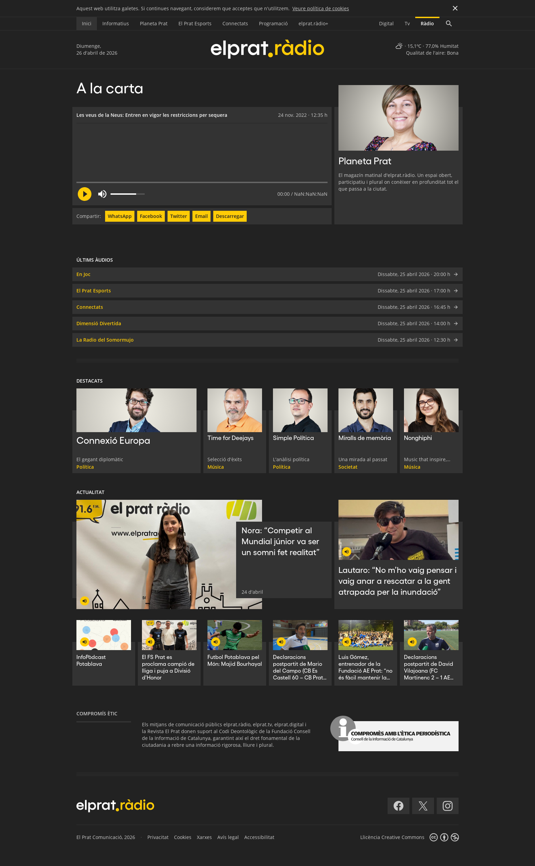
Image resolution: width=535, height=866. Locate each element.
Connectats (235, 23)
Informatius (115, 23)
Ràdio (427, 23)
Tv (407, 23)
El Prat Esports (195, 23)
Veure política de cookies (320, 8)
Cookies (182, 837)
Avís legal (228, 837)
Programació (273, 23)
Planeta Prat (154, 23)
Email (201, 216)
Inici (86, 23)
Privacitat (158, 837)
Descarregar (230, 216)
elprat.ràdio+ (313, 23)
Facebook (151, 216)
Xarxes (204, 837)
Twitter (178, 216)
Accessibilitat (259, 837)
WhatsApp (120, 216)
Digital (386, 23)
